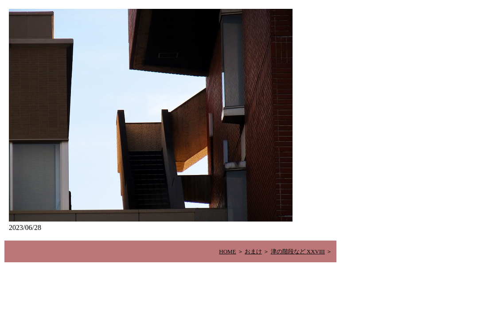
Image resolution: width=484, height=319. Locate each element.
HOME (227, 251)
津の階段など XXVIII (298, 251)
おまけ (253, 251)
